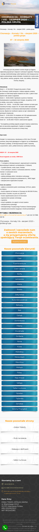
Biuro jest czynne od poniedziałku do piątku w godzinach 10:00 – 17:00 (17, 492)
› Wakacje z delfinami (19, 449)
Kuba (19, 347)
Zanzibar (19, 404)
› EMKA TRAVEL (19, 427)
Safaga (19, 383)
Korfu (19, 274)
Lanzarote (19, 279)
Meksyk (19, 367)
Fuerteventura (19, 264)
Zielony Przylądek (19, 409)
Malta (19, 284)
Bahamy (19, 305)
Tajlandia (19, 399)
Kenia (19, 341)
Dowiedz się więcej (27, 526)
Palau (19, 373)
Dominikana (19, 321)
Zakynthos (19, 295)
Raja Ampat (19, 378)
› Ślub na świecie (19, 438)
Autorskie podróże (19, 300)
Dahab (19, 315)
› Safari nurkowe (19, 460)
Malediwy (20, 352)
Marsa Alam (19, 357)
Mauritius (19, 362)
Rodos (19, 290)
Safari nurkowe (19, 388)
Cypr (20, 258)
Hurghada (19, 331)
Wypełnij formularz (19, 242)
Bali (19, 310)
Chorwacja (19, 253)
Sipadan (19, 393)
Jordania (19, 336)
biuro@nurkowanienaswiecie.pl (13, 215)
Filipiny (19, 326)
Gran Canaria (19, 269)
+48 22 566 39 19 (9, 484)
